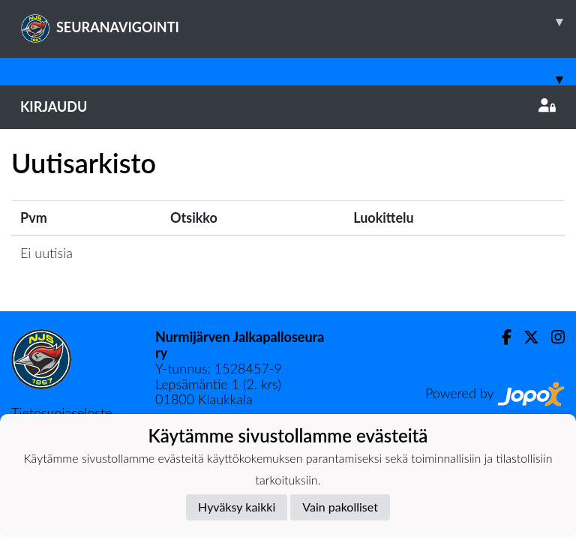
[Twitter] (525, 337)
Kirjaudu (288, 106)
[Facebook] (501, 337)
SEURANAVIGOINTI (298, 22)
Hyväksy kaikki (236, 507)
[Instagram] (552, 337)
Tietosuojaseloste (61, 412)
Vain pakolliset (340, 507)
